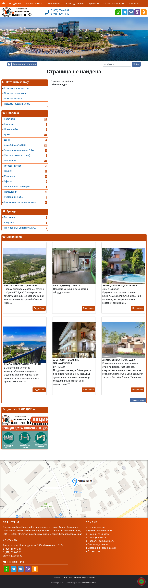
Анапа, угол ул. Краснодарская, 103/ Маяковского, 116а (33, 545)
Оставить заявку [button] (113, 3)
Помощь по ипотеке (99, 534)
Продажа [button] (15, 3)
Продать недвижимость (101, 541)
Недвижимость (96, 527)
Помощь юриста (97, 537)
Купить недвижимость (100, 530)
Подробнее (39, 308)
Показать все (138, 400)
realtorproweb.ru (89, 583)
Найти (136, 64)
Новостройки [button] (34, 3)
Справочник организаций (102, 548)
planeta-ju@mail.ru (12, 555)
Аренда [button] (93, 3)
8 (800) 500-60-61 (60, 10)
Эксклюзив (53, 3)
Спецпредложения (74, 3)
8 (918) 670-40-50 (60, 13)
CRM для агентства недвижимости (79, 578)
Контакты (133, 3)
